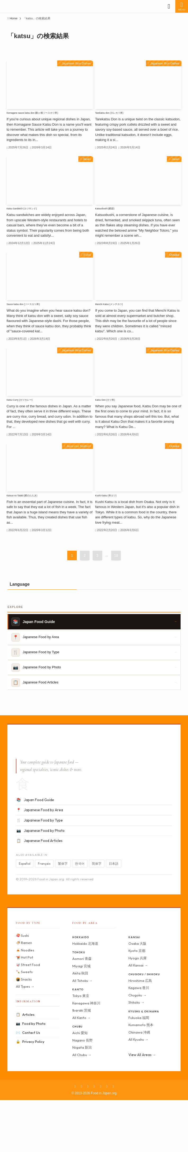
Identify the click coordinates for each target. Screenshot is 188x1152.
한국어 (79, 915)
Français (44, 915)
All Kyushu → (138, 1091)
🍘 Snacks (24, 1031)
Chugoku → (137, 1047)
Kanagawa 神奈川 (86, 1055)
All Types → (25, 1038)
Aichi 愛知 (80, 1084)
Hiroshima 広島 (140, 1032)
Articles (25, 1066)
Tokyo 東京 (80, 1047)
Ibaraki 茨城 (81, 1062)
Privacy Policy (30, 1093)
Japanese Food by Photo (40, 882)
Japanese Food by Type (39, 872)
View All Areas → (142, 1106)
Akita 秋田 (80, 1025)
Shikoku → (136, 1054)
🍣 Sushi (22, 987)
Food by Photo (31, 1075)
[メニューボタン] (181, 6)
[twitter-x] (81, 1138)
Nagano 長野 (82, 1092)
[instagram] (87, 1138)
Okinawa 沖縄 (139, 1084)
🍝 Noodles (25, 1002)
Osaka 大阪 (137, 995)
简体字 (96, 915)
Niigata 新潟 (82, 1099)
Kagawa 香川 (138, 1039)
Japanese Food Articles (39, 892)
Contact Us (28, 1084)
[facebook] (75, 1138)
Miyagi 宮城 (81, 1018)
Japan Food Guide (35, 852)
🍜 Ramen (24, 994)
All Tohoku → (82, 1032)
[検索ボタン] (169, 6)
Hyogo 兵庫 (137, 1010)
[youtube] (100, 1138)
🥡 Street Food (28, 1016)
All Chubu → (81, 1106)
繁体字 (63, 915)
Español (24, 915)
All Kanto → (81, 1069)
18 (116, 607)
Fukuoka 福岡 (138, 1069)
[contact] (113, 1138)
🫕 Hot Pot (24, 1009)
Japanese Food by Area (39, 862)
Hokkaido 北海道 (85, 995)
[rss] (106, 1138)
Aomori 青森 (82, 1010)
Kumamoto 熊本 (140, 1076)
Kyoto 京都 (136, 1002)
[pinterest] (94, 1138)
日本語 (113, 915)
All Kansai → (138, 1017)
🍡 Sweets (24, 1023)
